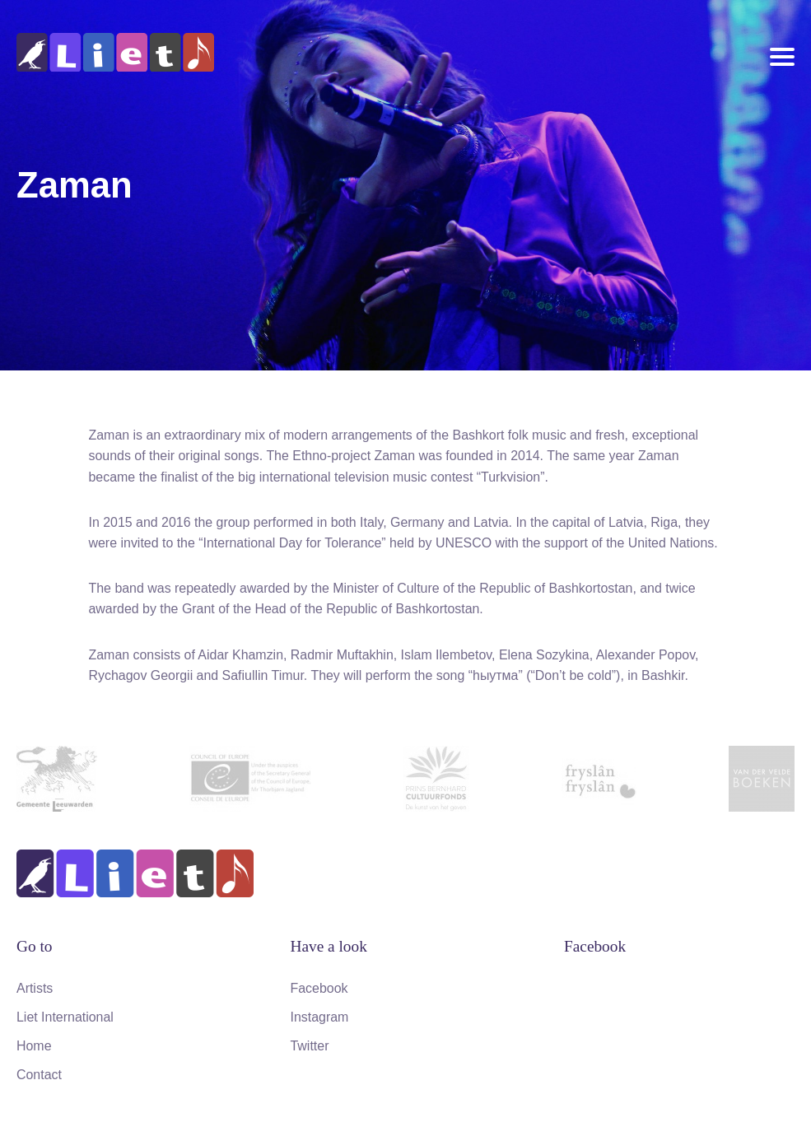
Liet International (65, 1017)
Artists (34, 988)
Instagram (320, 1017)
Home (34, 1046)
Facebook (319, 988)
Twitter (310, 1046)
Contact (39, 1075)
